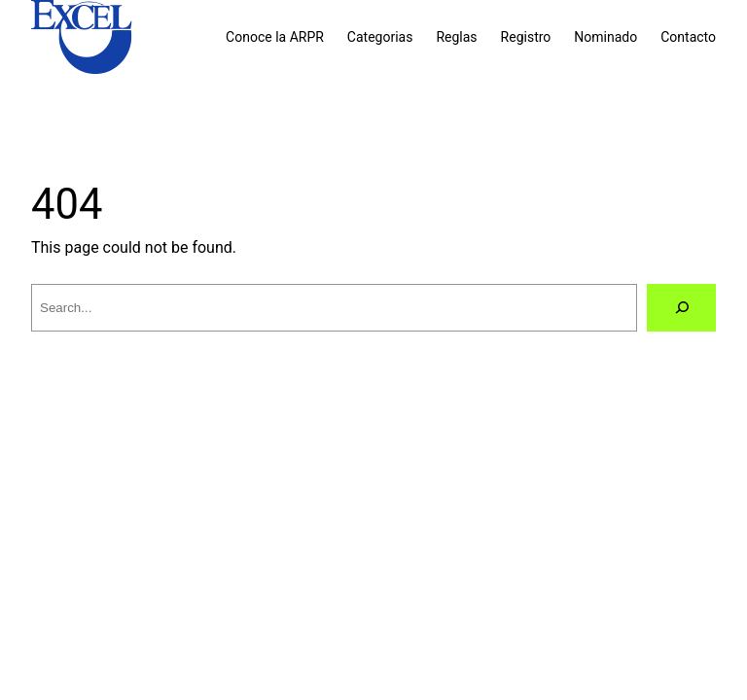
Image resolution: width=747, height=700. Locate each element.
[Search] (681, 308)
